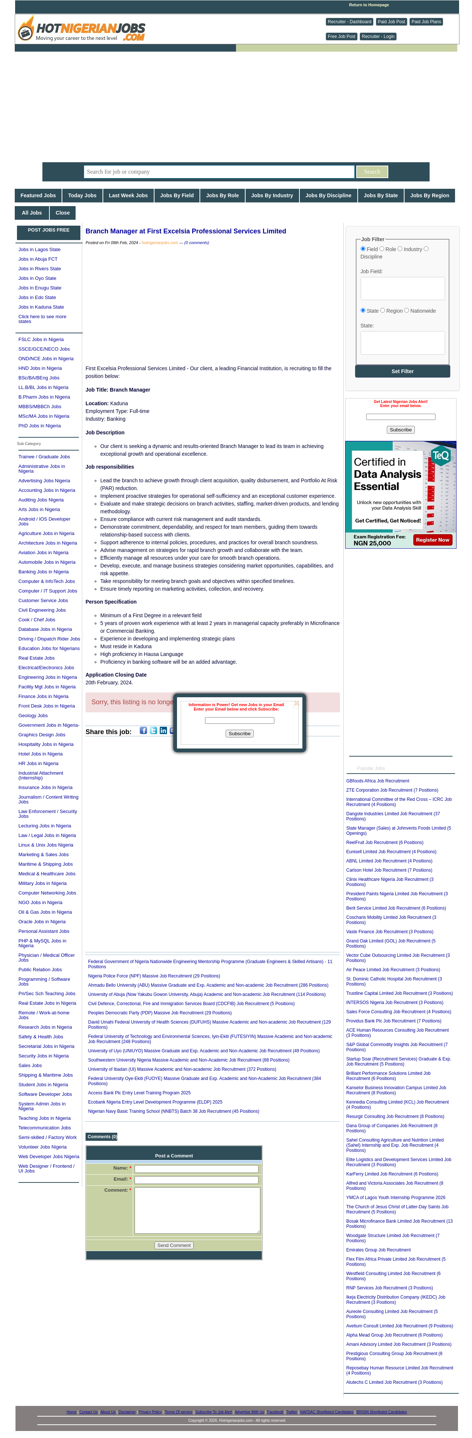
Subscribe (239, 733)
